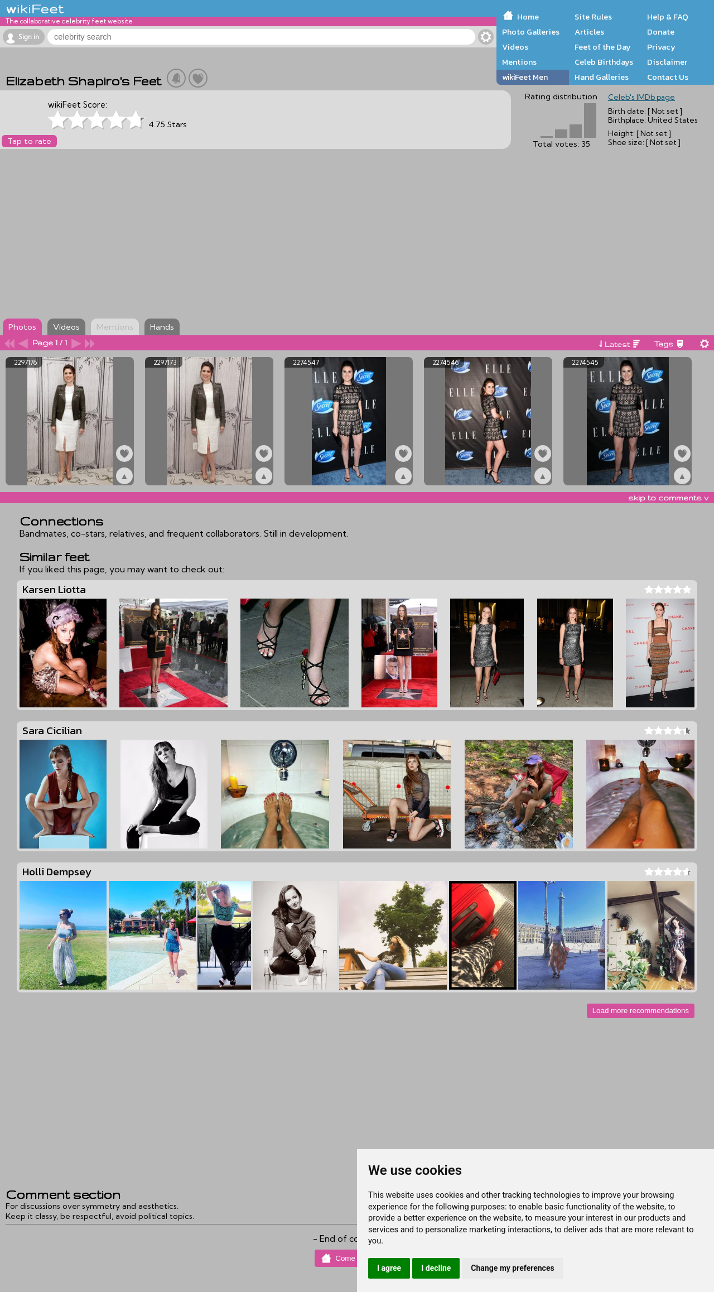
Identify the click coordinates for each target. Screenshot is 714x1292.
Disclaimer (667, 62)
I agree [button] (389, 1268)
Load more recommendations (640, 1010)
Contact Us (667, 77)
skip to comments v (668, 497)
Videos (515, 47)
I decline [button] (436, 1268)
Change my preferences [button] (512, 1268)
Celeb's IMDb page (641, 97)
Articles (589, 32)
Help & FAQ (667, 17)
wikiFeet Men (525, 77)
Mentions (519, 62)
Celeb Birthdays (604, 62)
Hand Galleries (602, 77)
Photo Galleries (530, 32)
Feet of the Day (603, 47)
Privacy (661, 47)
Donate (660, 32)
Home (528, 17)
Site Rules (593, 17)
